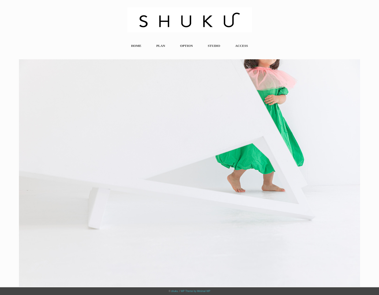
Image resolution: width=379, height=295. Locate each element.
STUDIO (214, 46)
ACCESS (241, 46)
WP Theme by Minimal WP (195, 291)
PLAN (160, 46)
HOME (136, 46)
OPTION (186, 46)
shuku (174, 291)
